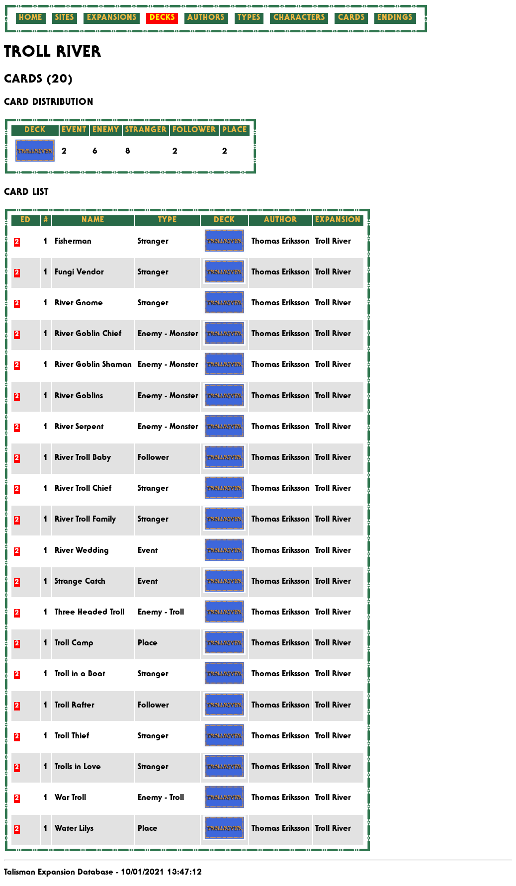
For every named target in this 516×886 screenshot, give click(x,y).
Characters (299, 18)
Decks (162, 18)
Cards (351, 18)
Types (249, 18)
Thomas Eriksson (281, 242)
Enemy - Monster (168, 335)
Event (148, 551)
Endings (395, 18)
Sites (64, 18)
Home (30, 18)
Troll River (332, 242)
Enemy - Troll (161, 613)
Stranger (153, 242)
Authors (206, 18)
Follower (153, 458)
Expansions (112, 18)
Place (148, 644)
